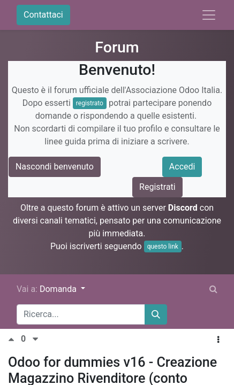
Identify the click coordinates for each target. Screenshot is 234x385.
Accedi (182, 166)
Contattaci (43, 15)
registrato (89, 103)
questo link (162, 246)
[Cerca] (156, 314)
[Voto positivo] (14, 339)
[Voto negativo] (35, 339)
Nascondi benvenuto (55, 166)
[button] (218, 340)
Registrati (157, 187)
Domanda (59, 289)
